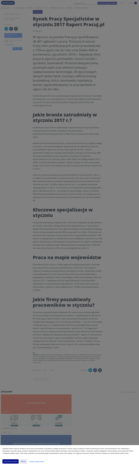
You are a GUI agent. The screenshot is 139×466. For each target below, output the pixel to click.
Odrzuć (23, 461)
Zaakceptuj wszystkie (10, 461)
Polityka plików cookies (36, 461)
